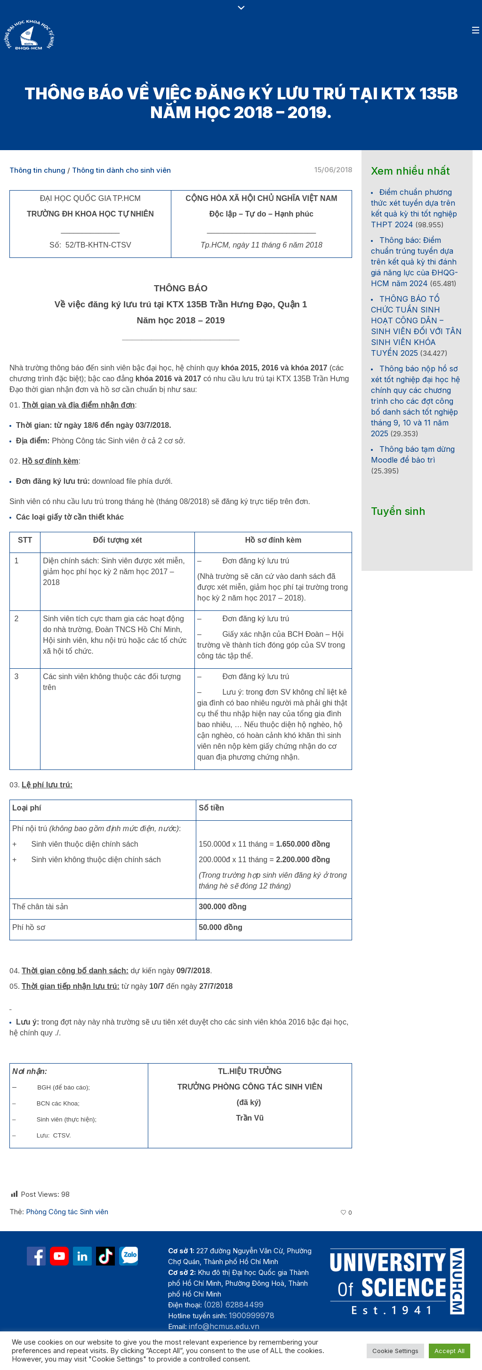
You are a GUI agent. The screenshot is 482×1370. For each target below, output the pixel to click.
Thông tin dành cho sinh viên (121, 170)
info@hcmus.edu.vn (224, 1326)
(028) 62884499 (234, 1304)
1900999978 (251, 1315)
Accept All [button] (449, 1350)
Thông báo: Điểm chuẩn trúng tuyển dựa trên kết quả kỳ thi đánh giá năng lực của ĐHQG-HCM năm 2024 (414, 261)
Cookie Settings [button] (395, 1350)
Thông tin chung (37, 170)
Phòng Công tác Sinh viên (67, 1211)
